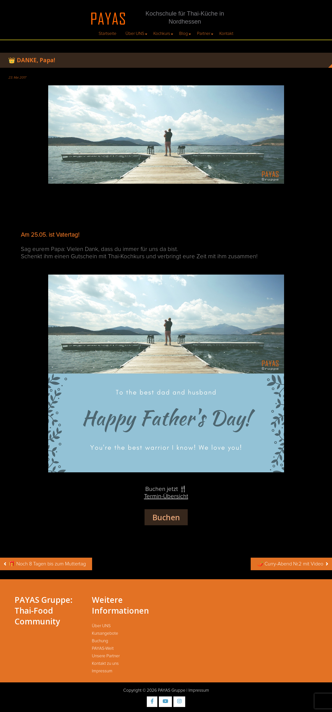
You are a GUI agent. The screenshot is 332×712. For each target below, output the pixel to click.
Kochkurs (161, 33)
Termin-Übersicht (166, 496)
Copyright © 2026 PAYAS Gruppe (154, 690)
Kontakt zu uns (105, 663)
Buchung (100, 641)
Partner (203, 33)
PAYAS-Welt (103, 648)
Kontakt (226, 33)
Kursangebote (105, 633)
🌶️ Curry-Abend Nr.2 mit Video (290, 563)
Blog (183, 33)
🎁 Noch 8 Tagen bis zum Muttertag (47, 563)
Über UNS (134, 33)
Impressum (102, 671)
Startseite (107, 33)
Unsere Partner (106, 656)
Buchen (166, 517)
